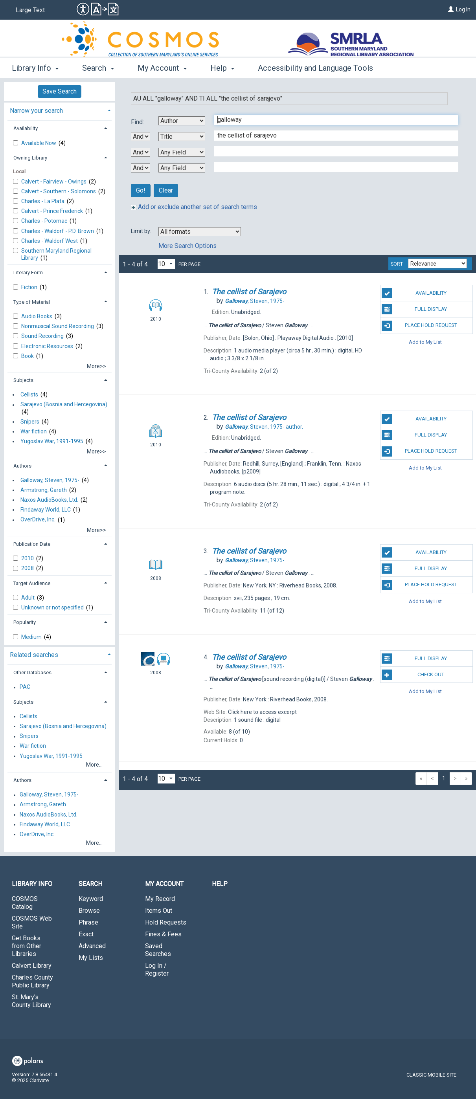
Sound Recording (43, 336)
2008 (28, 568)
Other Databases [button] (32, 672)
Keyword (91, 899)
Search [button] (98, 68)
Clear (166, 190)
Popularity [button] (24, 622)
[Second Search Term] (332, 135)
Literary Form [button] (28, 272)
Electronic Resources (47, 346)
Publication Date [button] (31, 544)
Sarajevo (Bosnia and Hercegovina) (63, 405)
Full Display (414, 309)
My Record (160, 899)
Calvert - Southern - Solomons (59, 191)
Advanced (92, 946)
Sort (397, 264)
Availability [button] (25, 128)
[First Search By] (181, 120)
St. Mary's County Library (31, 1001)
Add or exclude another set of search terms (194, 207)
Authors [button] (22, 466)
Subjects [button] (23, 380)
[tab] (59, 110)
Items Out (158, 910)
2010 (28, 558)
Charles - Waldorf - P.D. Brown (58, 231)
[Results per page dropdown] (166, 264)
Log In (463, 9)
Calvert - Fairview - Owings (54, 181)
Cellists (29, 394)
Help (220, 884)
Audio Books (37, 316)
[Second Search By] (181, 136)
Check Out (413, 675)
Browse (89, 910)
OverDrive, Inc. (37, 520)
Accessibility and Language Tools (315, 68)
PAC (25, 687)
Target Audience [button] (31, 583)
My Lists (91, 957)
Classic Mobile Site (431, 1075)
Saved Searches (158, 950)
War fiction (33, 431)
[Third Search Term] (332, 151)
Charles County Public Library (32, 981)
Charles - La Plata (43, 201)
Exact (86, 934)
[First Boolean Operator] (140, 136)
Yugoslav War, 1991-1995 (51, 441)
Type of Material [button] (31, 302)
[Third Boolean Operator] (140, 167)
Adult (28, 597)
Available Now (39, 143)
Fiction (30, 287)
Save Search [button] (59, 91)
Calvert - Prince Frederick (52, 211)
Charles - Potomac (44, 221)
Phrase (88, 922)
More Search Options (187, 246)
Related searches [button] (34, 655)
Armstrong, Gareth (43, 490)
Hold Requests (165, 922)
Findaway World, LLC (45, 509)
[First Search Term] (332, 120)
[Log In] (451, 9)
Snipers (29, 421)
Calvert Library (31, 965)
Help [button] (222, 68)
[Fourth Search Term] (332, 167)
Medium (32, 637)
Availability (414, 293)
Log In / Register (157, 969)
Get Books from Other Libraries (26, 946)
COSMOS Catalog (25, 902)
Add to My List (425, 342)
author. (264, 427)
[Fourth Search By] (181, 167)
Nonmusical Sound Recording (58, 326)
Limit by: (142, 231)
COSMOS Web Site (32, 922)
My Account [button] (162, 68)
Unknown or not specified (53, 607)
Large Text (30, 10)
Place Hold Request (419, 326)
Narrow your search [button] (36, 110)
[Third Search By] (181, 152)
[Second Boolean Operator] (140, 152)
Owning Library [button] (30, 158)
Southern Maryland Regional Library (56, 254)
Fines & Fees (163, 934)
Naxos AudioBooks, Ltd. (49, 500)
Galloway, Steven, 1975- (49, 480)
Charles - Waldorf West (50, 241)
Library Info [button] (35, 68)
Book (28, 356)
